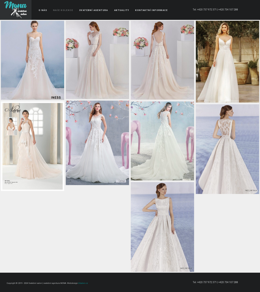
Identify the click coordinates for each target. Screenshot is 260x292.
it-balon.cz (83, 283)
